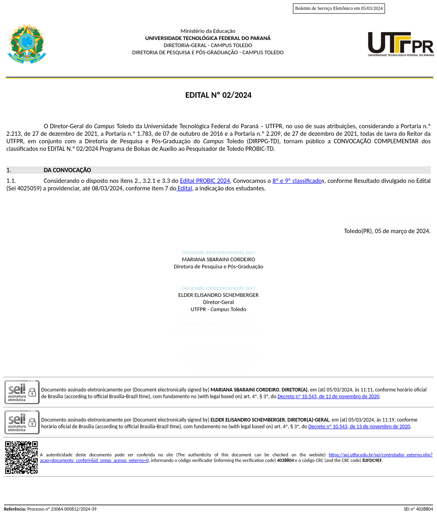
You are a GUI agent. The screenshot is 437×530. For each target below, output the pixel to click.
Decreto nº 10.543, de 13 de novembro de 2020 (328, 396)
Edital (184, 188)
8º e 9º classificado (297, 180)
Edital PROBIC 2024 (205, 180)
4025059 (28, 188)
